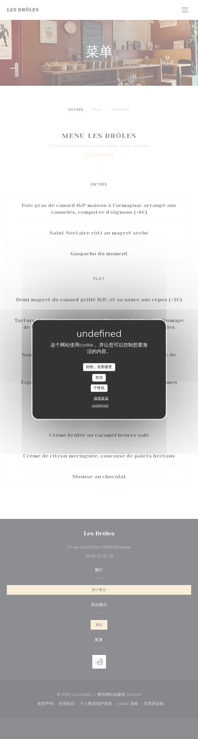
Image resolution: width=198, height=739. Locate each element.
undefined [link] (100, 405)
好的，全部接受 (99, 367)
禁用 (99, 377)
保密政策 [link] (101, 398)
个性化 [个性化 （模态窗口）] (99, 388)
